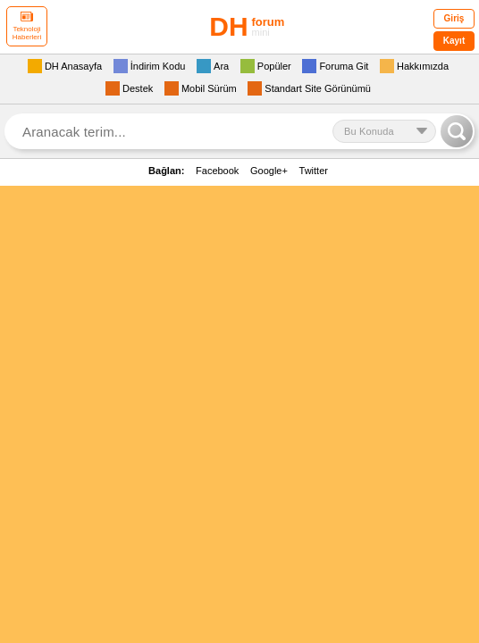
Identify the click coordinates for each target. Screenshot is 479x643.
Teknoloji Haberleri (27, 26)
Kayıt (454, 41)
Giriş (454, 18)
